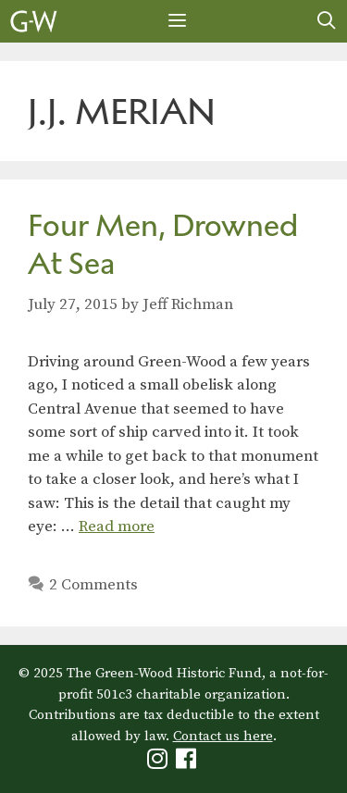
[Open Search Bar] (326, 21)
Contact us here (223, 736)
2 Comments (93, 585)
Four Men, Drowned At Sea (163, 244)
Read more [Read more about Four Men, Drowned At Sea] (117, 526)
